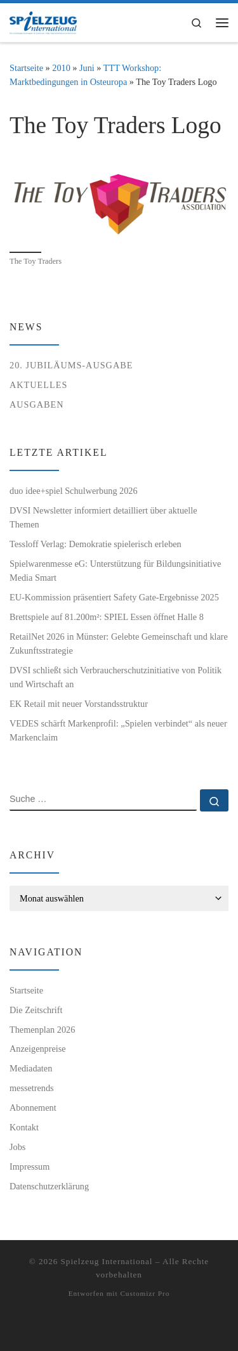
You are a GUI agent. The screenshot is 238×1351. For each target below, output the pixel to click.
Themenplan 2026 (42, 1030)
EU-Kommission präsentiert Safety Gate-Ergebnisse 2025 (114, 597)
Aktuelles (38, 385)
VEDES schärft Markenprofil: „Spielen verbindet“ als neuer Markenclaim (118, 730)
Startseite (26, 68)
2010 (61, 68)
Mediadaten (31, 1068)
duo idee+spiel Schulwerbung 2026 (74, 491)
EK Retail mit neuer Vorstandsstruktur (79, 704)
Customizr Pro (144, 1293)
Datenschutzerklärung (49, 1186)
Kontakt (24, 1127)
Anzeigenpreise (38, 1049)
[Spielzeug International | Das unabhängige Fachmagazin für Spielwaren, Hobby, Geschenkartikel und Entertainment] (43, 21)
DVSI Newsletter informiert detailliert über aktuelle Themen (103, 517)
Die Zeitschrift (36, 1010)
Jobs (17, 1147)
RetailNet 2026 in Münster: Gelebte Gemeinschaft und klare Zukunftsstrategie (119, 643)
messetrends (32, 1088)
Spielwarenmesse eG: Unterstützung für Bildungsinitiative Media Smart (115, 571)
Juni (87, 68)
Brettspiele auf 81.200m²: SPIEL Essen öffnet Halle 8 (107, 617)
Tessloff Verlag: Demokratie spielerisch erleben (96, 544)
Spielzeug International (107, 1261)
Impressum (30, 1166)
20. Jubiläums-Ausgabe (71, 365)
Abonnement (33, 1107)
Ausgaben (37, 404)
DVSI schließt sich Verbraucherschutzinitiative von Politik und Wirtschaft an (115, 677)
